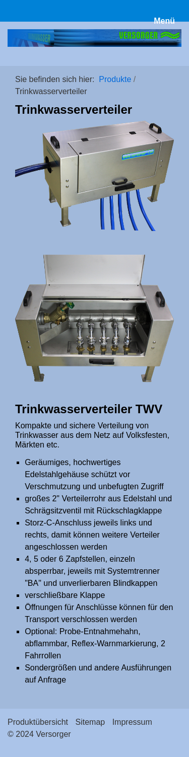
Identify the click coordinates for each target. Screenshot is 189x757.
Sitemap (90, 722)
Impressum (132, 722)
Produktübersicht (38, 722)
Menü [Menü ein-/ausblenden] (164, 21)
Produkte (115, 79)
